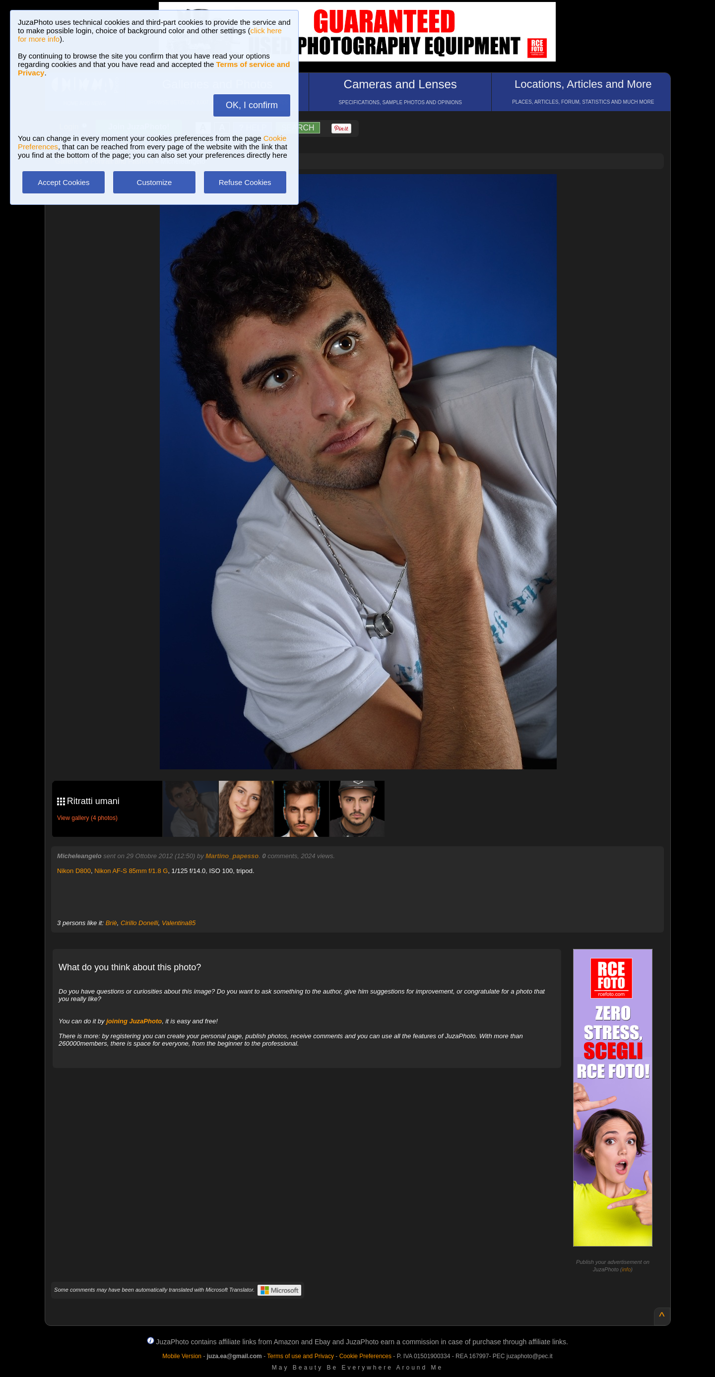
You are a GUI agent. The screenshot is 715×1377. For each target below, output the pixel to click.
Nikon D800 (74, 871)
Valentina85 (178, 923)
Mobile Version (181, 1356)
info (626, 1269)
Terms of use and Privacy (300, 1356)
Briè (111, 923)
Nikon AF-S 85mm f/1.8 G (131, 871)
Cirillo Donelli (139, 923)
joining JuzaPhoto (134, 1021)
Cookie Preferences (365, 1356)
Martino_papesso (232, 856)
